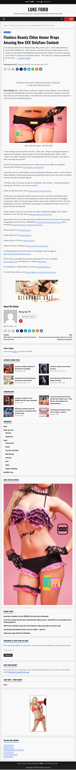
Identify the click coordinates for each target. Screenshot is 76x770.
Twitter (7, 465)
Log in (5, 685)
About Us (47, 2)
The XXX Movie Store (10, 755)
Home (5, 427)
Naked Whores (9, 748)
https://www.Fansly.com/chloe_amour (43, 214)
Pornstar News (9, 443)
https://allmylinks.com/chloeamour (40, 246)
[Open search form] (62, 19)
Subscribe (8, 655)
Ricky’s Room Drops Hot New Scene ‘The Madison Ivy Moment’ (44, 381)
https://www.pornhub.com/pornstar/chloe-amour (34, 225)
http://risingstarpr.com (12, 261)
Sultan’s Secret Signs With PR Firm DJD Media (17, 633)
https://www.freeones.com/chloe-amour (52, 222)
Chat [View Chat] (68, 19)
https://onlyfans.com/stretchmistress (43, 191)
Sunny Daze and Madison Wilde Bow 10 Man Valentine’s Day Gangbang (9, 369)
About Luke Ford (8, 430)
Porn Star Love (9, 752)
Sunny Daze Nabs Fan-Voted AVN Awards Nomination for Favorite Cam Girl (9, 381)
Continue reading (38, 59)
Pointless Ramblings (11, 469)
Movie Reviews (9, 454)
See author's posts (29, 317)
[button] (4, 19)
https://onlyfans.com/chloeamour (36, 167)
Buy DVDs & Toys (8, 473)
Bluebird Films (8, 757)
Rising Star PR (10, 64)
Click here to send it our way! (18, 672)
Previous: (21, 337)
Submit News (9, 437)
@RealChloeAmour (27, 230)
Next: (55, 337)
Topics (5, 441)
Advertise (8, 433)
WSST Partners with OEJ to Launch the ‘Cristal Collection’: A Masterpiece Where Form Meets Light (9, 412)
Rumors (7, 447)
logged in (16, 352)
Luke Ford (38, 9)
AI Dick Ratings (9, 745)
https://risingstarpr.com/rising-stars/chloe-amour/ (44, 272)
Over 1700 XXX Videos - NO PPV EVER (38, 146)
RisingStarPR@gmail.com (45, 267)
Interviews (8, 458)
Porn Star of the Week (11, 451)
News (6, 462)
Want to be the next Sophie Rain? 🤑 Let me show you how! (38, 764)
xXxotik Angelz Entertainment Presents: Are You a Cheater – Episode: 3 (44, 412)
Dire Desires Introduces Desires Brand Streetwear (44, 369)
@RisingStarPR (46, 261)
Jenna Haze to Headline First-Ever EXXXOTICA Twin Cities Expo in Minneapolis (9, 401)
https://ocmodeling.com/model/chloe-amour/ (21, 254)
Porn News (7, 32)
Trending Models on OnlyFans (14, 750)
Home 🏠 (39, 2)
